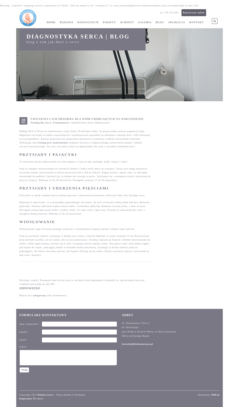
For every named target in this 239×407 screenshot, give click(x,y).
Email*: (23, 332)
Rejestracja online (194, 12)
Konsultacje (88, 22)
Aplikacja (176, 22)
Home (51, 22)
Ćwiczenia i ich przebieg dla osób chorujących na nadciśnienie (87, 119)
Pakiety (109, 22)
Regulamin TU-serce (31, 398)
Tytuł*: (23, 340)
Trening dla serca (41, 123)
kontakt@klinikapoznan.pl (137, 344)
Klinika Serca (46, 395)
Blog (160, 22)
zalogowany (39, 295)
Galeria (145, 22)
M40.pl (216, 395)
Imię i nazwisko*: (29, 324)
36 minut (127, 22)
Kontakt (196, 22)
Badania (66, 22)
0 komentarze (61, 123)
